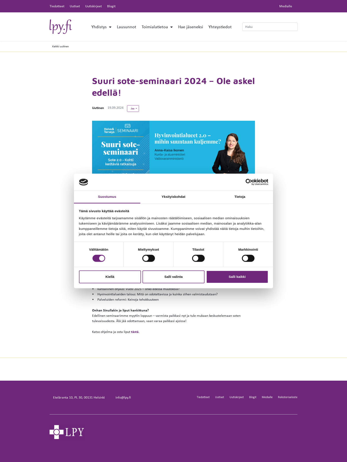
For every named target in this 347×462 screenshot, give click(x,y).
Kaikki (60, 46)
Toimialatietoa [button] (155, 27)
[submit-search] (294, 27)
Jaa (133, 108)
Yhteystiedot (220, 27)
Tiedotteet (57, 6)
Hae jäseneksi (190, 27)
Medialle (285, 6)
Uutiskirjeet (93, 6)
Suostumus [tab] (107, 197)
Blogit (111, 6)
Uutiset (75, 6)
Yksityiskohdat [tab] (173, 197)
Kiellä (109, 277)
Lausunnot (126, 27)
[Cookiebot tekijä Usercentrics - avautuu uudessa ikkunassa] (248, 182)
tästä (135, 331)
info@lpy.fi (123, 397)
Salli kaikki (237, 277)
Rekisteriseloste (287, 397)
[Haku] (270, 27)
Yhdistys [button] (99, 27)
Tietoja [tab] (240, 197)
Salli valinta (173, 277)
